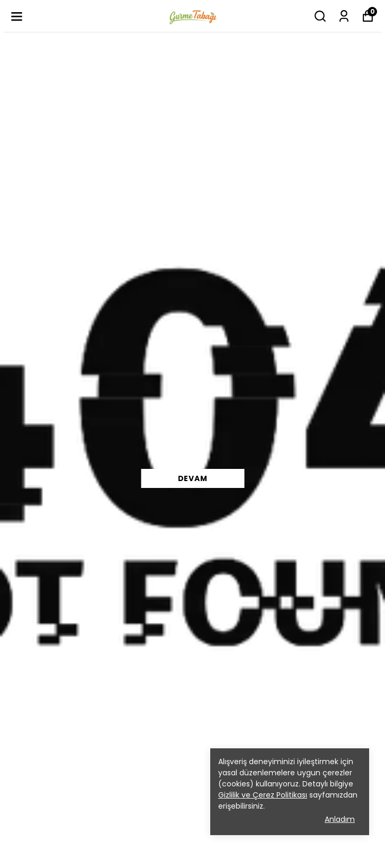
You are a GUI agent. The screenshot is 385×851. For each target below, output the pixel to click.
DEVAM (193, 478)
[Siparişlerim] (344, 16)
